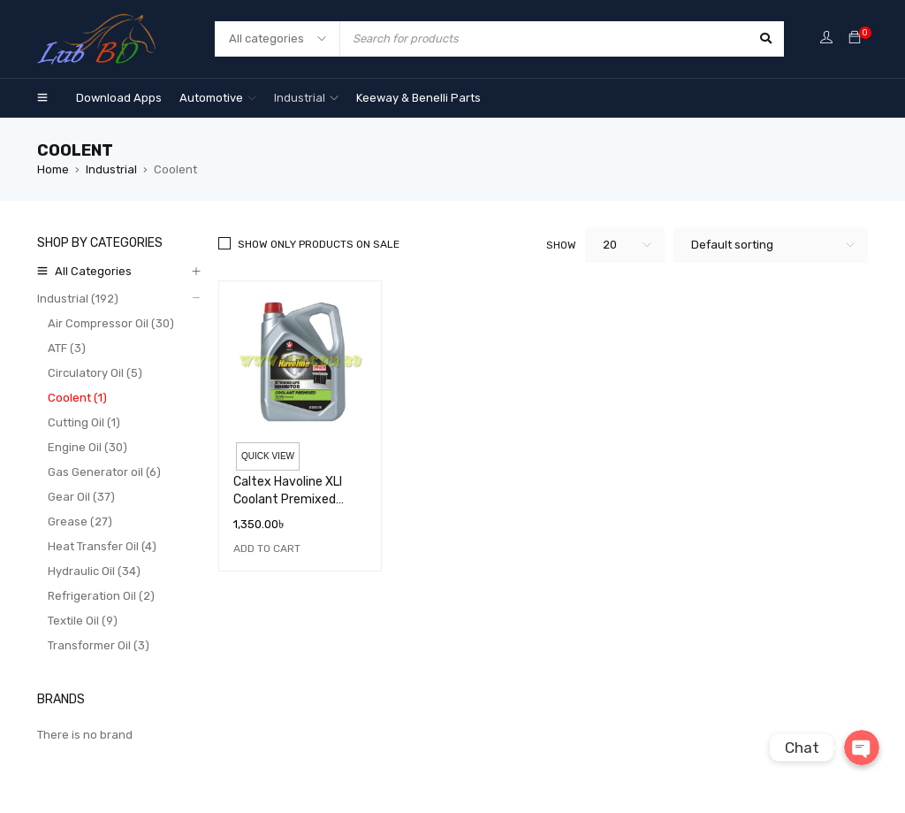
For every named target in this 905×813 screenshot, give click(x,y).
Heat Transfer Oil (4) (102, 546)
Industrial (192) (77, 298)
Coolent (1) (77, 397)
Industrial (111, 169)
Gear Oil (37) (81, 496)
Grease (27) (80, 521)
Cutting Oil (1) (84, 422)
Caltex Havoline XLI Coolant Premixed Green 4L (287, 499)
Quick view (267, 456)
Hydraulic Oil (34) (94, 571)
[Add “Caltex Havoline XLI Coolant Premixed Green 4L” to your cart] (266, 548)
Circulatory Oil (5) (95, 373)
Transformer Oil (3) (98, 645)
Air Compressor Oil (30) (111, 323)
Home (53, 169)
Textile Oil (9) (83, 620)
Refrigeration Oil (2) (101, 595)
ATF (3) (67, 348)
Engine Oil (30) (87, 447)
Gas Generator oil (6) (104, 472)
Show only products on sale (318, 244)
